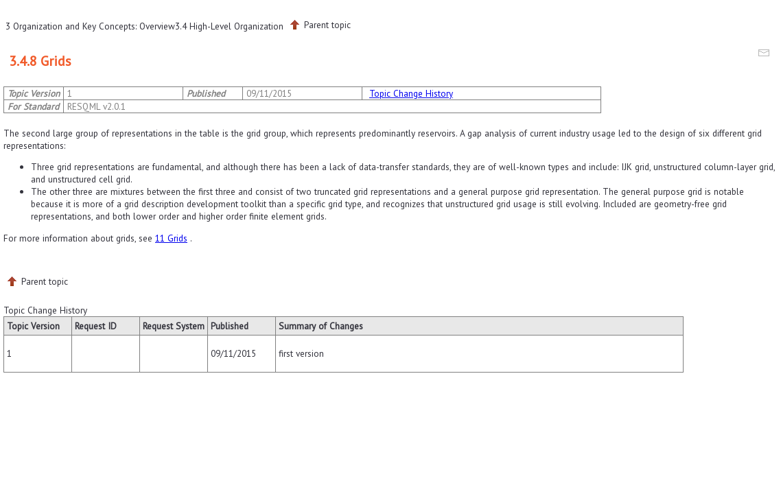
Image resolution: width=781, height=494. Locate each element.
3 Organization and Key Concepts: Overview (90, 26)
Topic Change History (411, 93)
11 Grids (171, 238)
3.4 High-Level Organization (229, 26)
